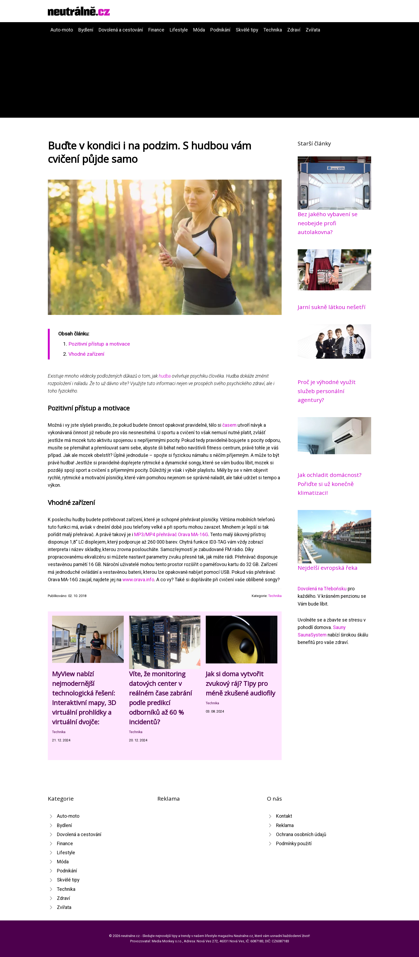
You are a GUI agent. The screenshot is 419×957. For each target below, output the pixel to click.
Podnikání (220, 30)
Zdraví (293, 30)
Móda (199, 30)
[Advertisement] (209, 73)
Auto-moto (62, 30)
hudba (165, 376)
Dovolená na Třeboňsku (322, 588)
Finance (156, 30)
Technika (272, 30)
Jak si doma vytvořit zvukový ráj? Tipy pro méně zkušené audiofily (240, 683)
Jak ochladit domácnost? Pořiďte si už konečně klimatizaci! (330, 483)
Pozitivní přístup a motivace (99, 344)
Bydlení (85, 30)
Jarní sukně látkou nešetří (332, 307)
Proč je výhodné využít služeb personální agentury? (327, 391)
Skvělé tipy (247, 30)
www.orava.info (138, 579)
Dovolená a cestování (121, 30)
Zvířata (313, 30)
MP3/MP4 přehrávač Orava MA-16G (171, 534)
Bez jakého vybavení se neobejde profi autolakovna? (328, 223)
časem (229, 425)
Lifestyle (179, 30)
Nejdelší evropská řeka (328, 567)
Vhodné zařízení (86, 354)
